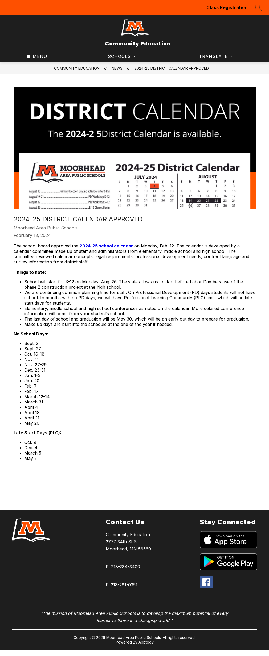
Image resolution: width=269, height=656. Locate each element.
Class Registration (227, 7)
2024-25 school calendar (106, 246)
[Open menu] (36, 56)
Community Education (77, 68)
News (117, 68)
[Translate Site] (216, 56)
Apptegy (146, 642)
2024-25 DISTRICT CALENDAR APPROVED (171, 68)
